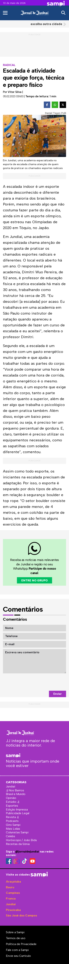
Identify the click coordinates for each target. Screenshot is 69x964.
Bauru (10, 887)
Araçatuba (13, 881)
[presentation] (38, 682)
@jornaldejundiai (27, 851)
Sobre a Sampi (15, 932)
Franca (11, 898)
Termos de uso (15, 938)
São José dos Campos (21, 915)
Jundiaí (11, 904)
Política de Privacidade (21, 944)
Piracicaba (13, 910)
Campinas (13, 893)
